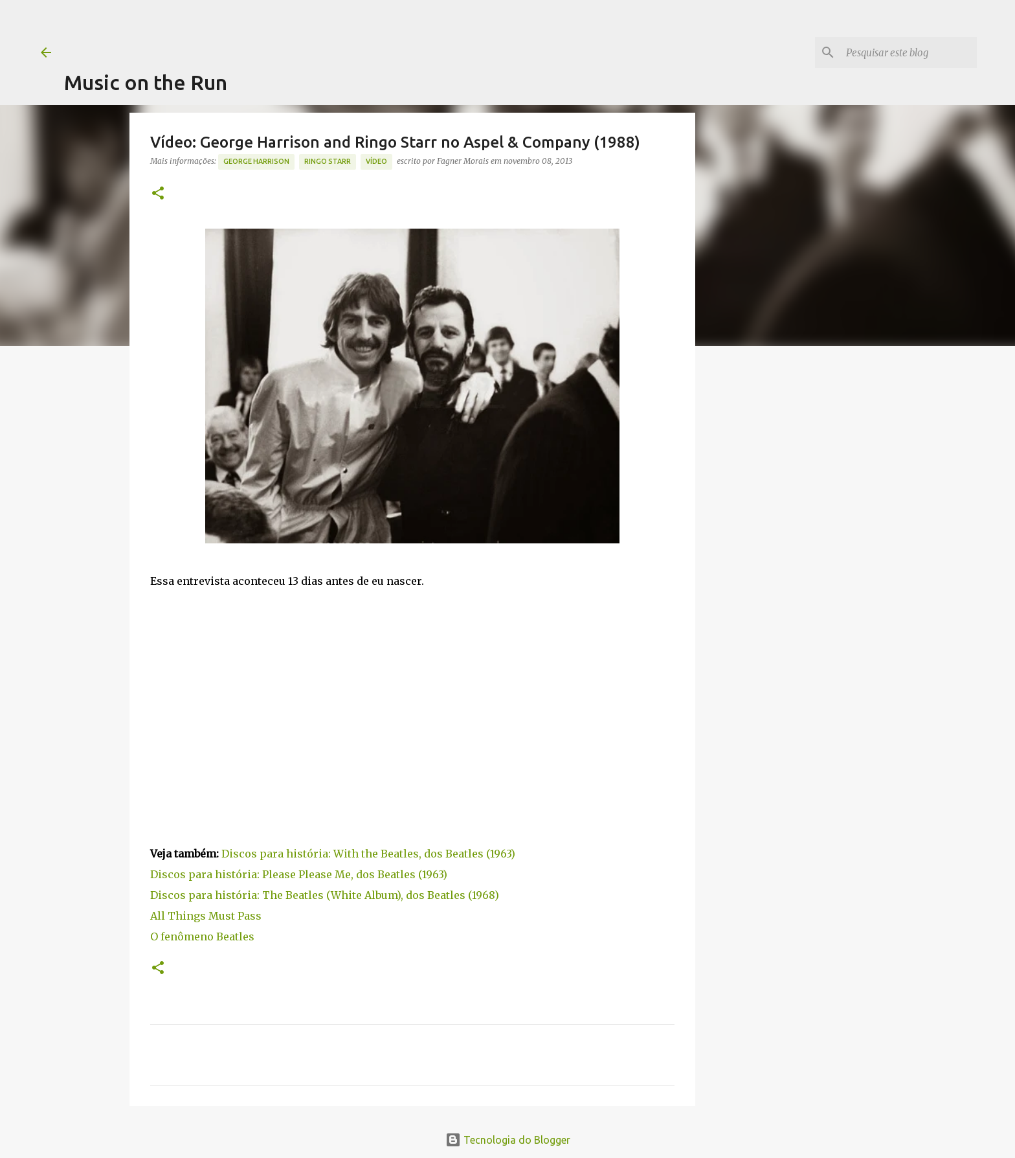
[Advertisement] (299, 29)
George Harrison (256, 161)
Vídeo (376, 161)
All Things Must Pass (206, 915)
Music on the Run (145, 82)
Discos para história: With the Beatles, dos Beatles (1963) (368, 853)
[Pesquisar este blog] (909, 52)
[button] (158, 194)
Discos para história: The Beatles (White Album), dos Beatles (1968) (324, 895)
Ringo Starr (327, 161)
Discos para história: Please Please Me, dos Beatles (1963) (298, 874)
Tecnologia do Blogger (507, 1140)
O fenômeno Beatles (202, 936)
